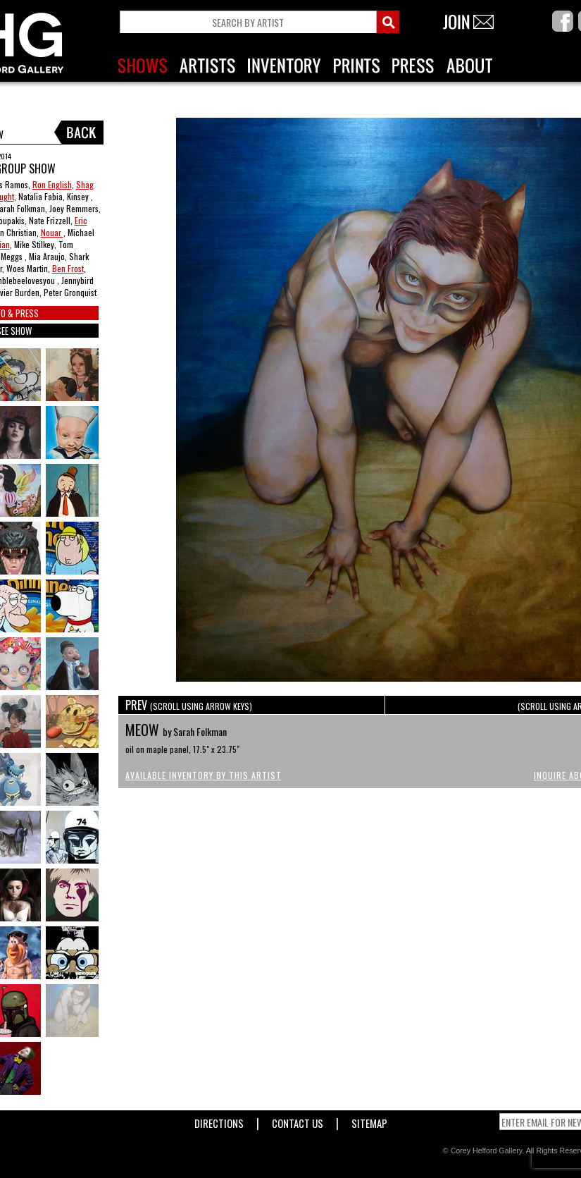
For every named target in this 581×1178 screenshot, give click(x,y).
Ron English (52, 184)
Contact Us (297, 1120)
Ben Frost (68, 268)
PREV (188, 705)
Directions (219, 1120)
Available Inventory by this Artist (203, 775)
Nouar (52, 232)
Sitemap (369, 1120)
